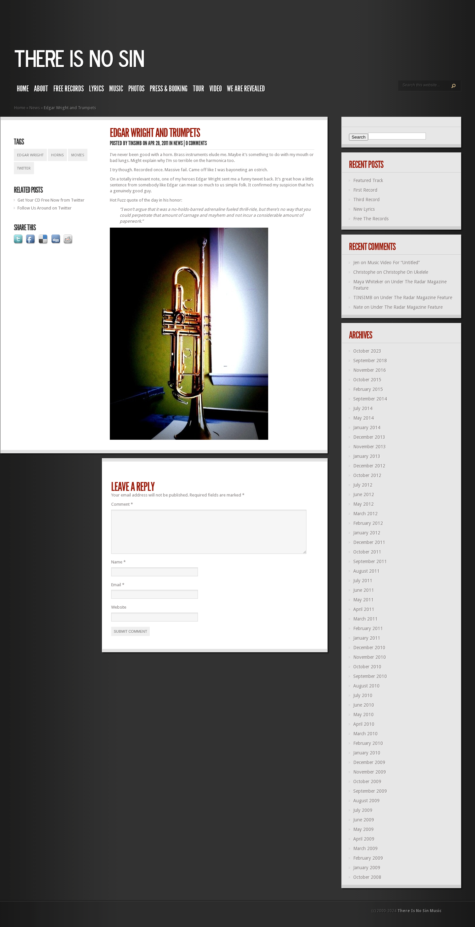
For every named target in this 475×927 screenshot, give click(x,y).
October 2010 (367, 666)
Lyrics (96, 88)
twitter (24, 168)
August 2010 (366, 685)
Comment (122, 504)
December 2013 (369, 437)
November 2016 (369, 370)
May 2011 (363, 599)
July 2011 (362, 580)
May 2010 (363, 714)
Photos (136, 88)
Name (118, 569)
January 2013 (366, 456)
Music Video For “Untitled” (393, 262)
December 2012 (369, 465)
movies (77, 155)
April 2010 (363, 724)
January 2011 (366, 638)
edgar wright (30, 155)
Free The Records (371, 218)
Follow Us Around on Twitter (44, 208)
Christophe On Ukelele (405, 272)
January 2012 (366, 532)
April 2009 (363, 839)
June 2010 (363, 705)
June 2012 (363, 494)
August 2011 (366, 571)
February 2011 (368, 628)
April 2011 (363, 609)
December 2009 (369, 762)
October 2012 (367, 475)
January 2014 (366, 427)
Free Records (68, 88)
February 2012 (368, 523)
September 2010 (370, 676)
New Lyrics (364, 209)
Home (23, 88)
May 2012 (363, 504)
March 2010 (365, 733)
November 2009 (369, 772)
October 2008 (367, 877)
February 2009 (368, 858)
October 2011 (367, 552)
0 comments (196, 143)
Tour (198, 88)
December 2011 (369, 542)
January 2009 (366, 867)
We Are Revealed (246, 88)
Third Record (366, 199)
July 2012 (362, 485)
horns (57, 155)
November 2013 (369, 446)
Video (215, 88)
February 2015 (368, 389)
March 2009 (365, 848)
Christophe (364, 272)
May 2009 (363, 829)
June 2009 (363, 819)
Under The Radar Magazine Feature (416, 297)
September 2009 (370, 791)
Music (116, 88)
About (41, 88)
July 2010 (362, 695)
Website (118, 615)
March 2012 (365, 513)
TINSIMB (135, 143)
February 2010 (368, 743)
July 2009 (362, 810)
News (34, 107)
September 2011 (370, 561)
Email (117, 592)
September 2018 (370, 360)
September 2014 (370, 398)
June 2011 (363, 590)
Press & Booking (169, 88)
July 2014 (362, 408)
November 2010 (369, 657)
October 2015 (367, 379)
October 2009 (367, 781)
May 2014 (363, 418)
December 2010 (369, 647)
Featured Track (368, 180)
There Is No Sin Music (419, 911)
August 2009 (366, 800)
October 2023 (367, 351)
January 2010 (366, 752)
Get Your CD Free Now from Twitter (50, 200)
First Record (365, 190)
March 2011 (365, 619)
